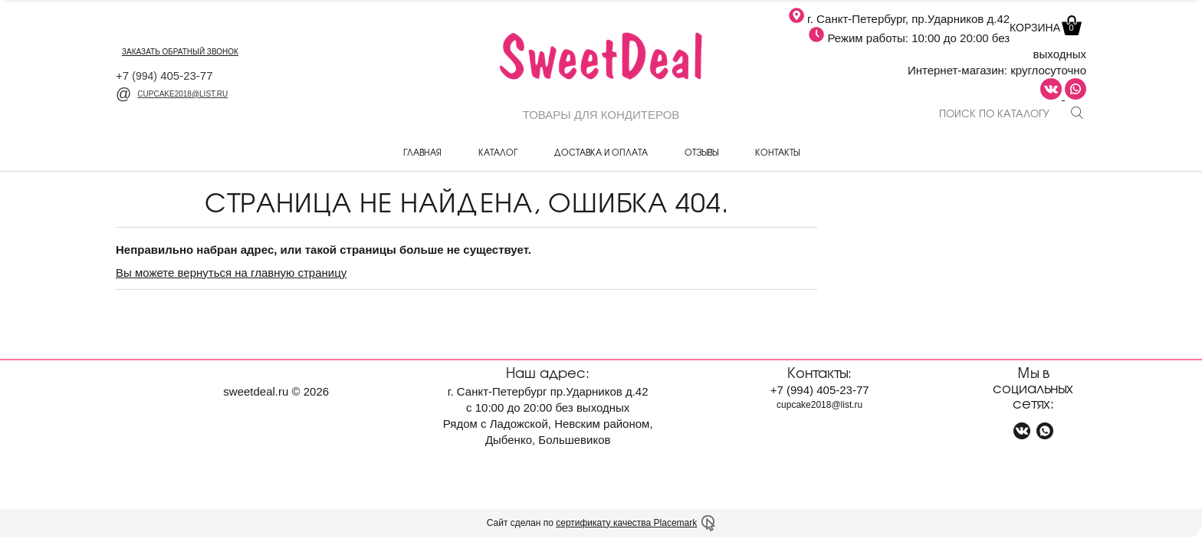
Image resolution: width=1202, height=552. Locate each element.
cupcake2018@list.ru (172, 94)
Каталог (497, 152)
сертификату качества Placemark (626, 523)
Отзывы (701, 152)
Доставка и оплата (601, 152)
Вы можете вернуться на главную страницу (231, 272)
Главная (422, 152)
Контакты (777, 152)
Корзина (1044, 27)
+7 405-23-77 (164, 75)
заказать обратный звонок (180, 52)
